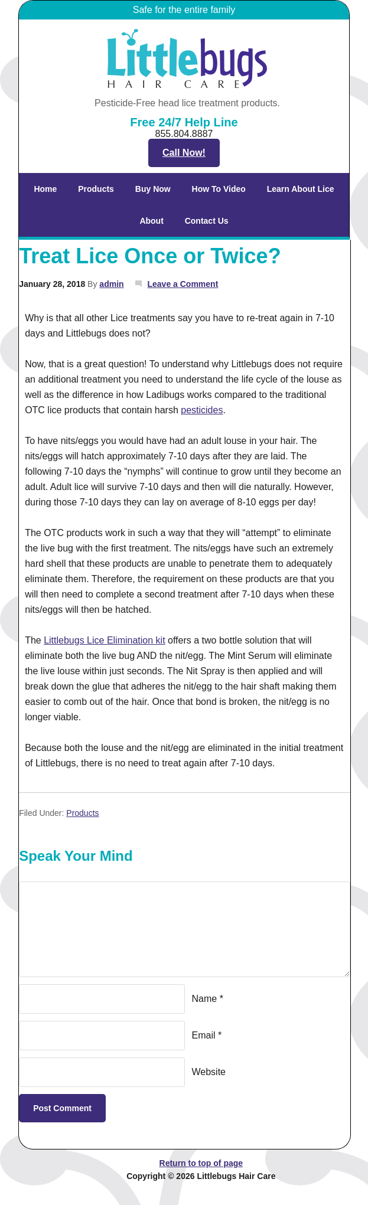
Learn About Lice (296, 189)
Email (204, 1035)
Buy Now (153, 189)
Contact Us (207, 221)
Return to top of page (201, 1163)
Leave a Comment (182, 284)
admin (111, 284)
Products (91, 189)
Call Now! (184, 153)
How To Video (219, 189)
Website (209, 1072)
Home (45, 189)
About (146, 221)
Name (204, 999)
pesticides (202, 410)
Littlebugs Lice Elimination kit (104, 640)
